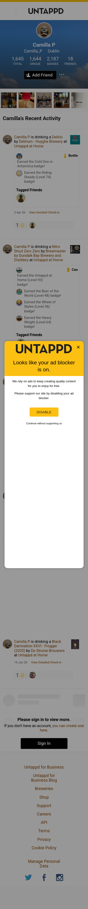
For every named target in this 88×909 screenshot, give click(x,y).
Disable (44, 412)
